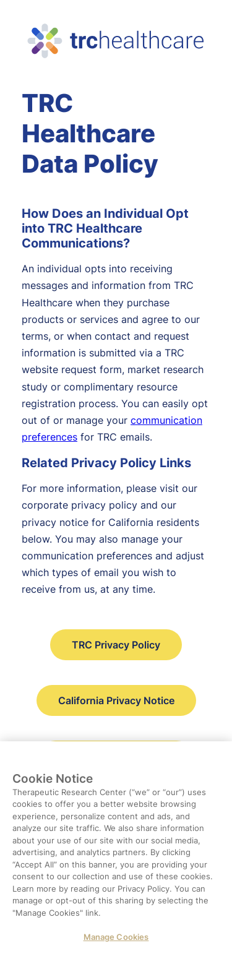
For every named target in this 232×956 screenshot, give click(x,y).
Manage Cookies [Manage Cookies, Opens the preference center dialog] (116, 943)
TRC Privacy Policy (116, 645)
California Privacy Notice (116, 700)
